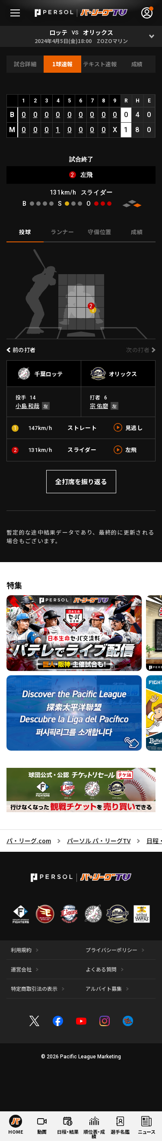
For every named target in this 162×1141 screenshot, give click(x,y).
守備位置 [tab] (99, 232)
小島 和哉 (27, 406)
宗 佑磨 (99, 406)
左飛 (131, 449)
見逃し (134, 428)
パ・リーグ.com (28, 840)
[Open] (151, 36)
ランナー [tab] (62, 232)
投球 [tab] (25, 232)
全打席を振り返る (81, 481)
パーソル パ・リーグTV (98, 840)
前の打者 (24, 350)
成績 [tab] (137, 232)
